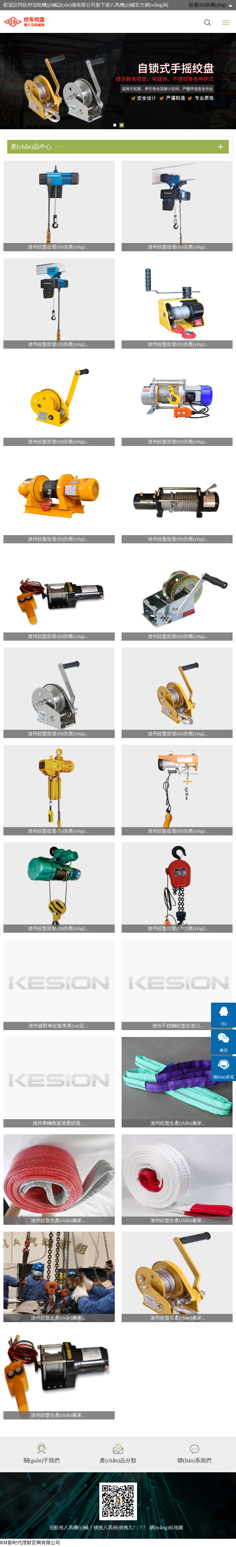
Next (225, 81)
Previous (10, 81)
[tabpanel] (118, 81)
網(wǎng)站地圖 (166, 1527)
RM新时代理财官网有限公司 (30, 1542)
